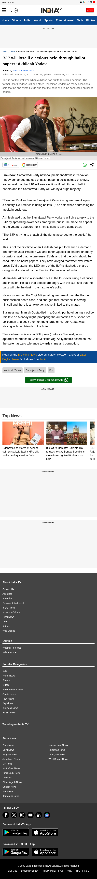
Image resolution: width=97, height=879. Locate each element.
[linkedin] (38, 815)
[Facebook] (5, 815)
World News (8, 675)
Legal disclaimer (29, 870)
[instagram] (22, 815)
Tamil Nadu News (11, 773)
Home (5, 20)
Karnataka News (10, 796)
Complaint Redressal (13, 603)
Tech (80, 20)
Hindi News (8, 617)
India (27, 20)
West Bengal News (58, 759)
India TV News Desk (23, 70)
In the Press (8, 607)
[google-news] (47, 815)
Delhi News (8, 750)
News (4, 51)
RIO (78, 870)
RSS (86, 870)
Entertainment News (12, 689)
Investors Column (11, 612)
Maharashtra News (58, 745)
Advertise (7, 598)
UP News (7, 777)
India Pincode (9, 652)
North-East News (11, 768)
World (37, 20)
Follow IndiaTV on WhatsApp (48, 380)
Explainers (7, 703)
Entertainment (65, 20)
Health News (8, 712)
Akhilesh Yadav (12, 370)
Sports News (8, 694)
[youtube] (30, 815)
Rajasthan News (57, 750)
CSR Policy (66, 870)
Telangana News (57, 754)
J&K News (7, 791)
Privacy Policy (49, 870)
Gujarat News (9, 786)
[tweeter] (14, 815)
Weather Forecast (11, 647)
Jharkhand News (11, 759)
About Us (7, 594)
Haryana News (10, 754)
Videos (16, 20)
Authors (6, 626)
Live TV (6, 621)
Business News (10, 708)
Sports (48, 20)
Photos (90, 20)
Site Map (12, 870)
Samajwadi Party (35, 370)
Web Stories (8, 630)
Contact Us (8, 589)
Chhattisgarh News (12, 782)
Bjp (51, 370)
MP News (7, 763)
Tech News (8, 698)
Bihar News (8, 745)
